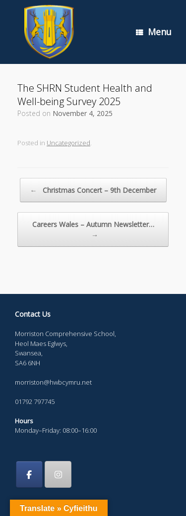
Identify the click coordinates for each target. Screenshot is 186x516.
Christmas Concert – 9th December (93, 190)
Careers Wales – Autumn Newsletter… (93, 230)
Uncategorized (68, 142)
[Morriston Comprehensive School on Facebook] (29, 474)
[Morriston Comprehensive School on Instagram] (58, 474)
